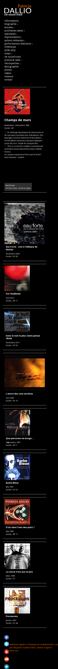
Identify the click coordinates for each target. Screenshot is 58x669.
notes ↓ (8, 53)
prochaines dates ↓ (14, 30)
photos (8, 69)
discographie (11, 66)
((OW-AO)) (9, 50)
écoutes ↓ (9, 27)
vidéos (7, 73)
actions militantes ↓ (14, 40)
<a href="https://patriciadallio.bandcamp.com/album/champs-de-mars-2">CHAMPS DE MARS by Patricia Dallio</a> (24, 170)
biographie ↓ (11, 24)
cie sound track (12, 56)
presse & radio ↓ (13, 60)
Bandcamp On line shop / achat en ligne (18, 186)
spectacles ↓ (10, 33)
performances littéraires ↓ (18, 43)
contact (8, 79)
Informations (11, 20)
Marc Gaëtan (37, 647)
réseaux (8, 76)
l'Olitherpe (10, 46)
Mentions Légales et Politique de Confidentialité (32, 644)
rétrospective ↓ (12, 63)
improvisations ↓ (13, 37)
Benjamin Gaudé (21, 647)
